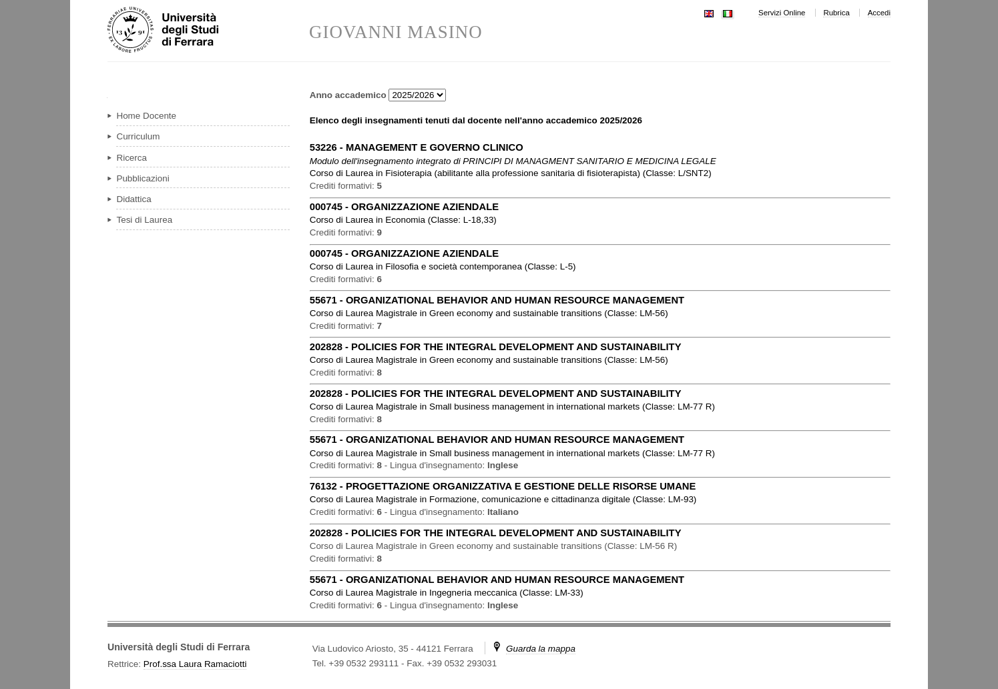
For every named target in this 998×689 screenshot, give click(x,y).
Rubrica (836, 13)
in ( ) (511, 173)
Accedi (879, 13)
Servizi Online (781, 13)
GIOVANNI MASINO (396, 32)
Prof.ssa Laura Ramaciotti (195, 664)
